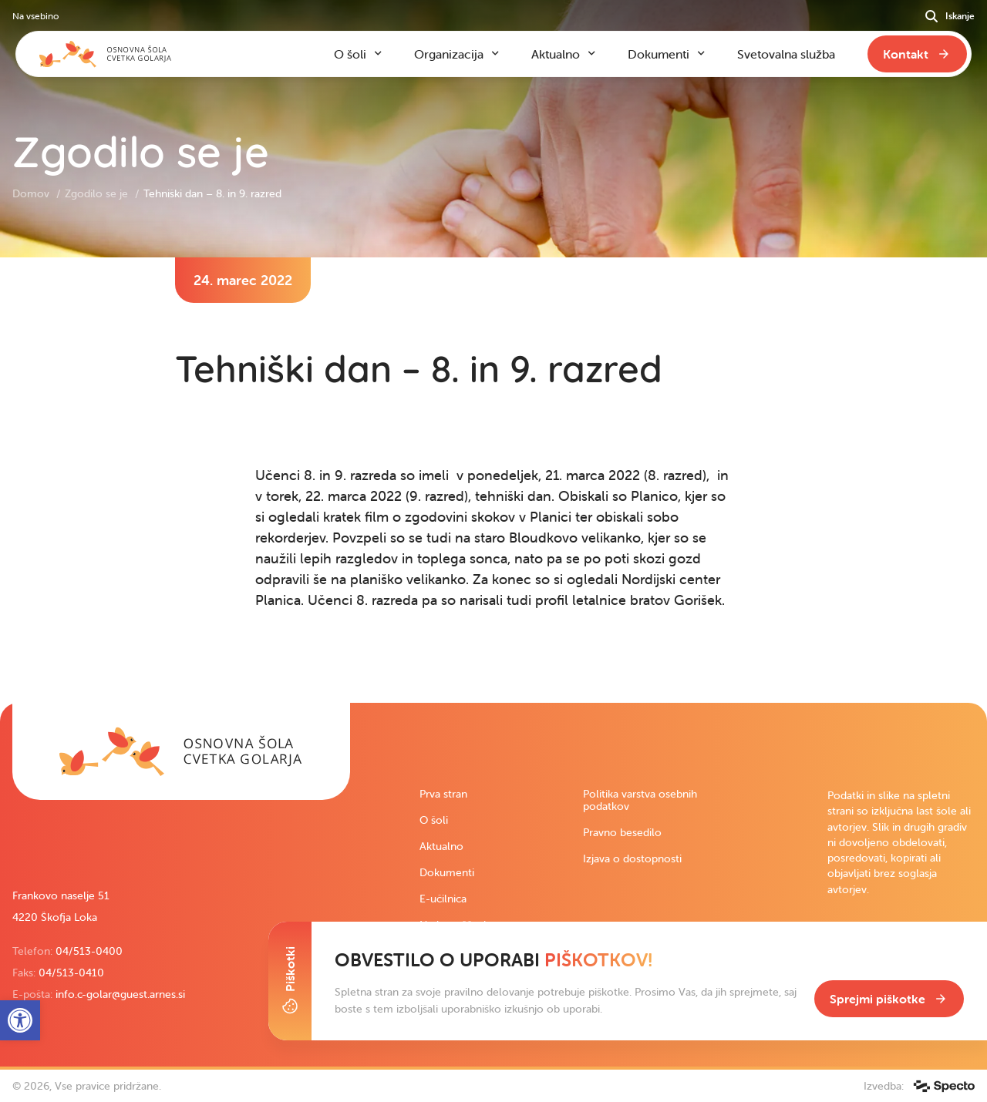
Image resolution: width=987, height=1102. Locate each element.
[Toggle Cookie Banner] (290, 981)
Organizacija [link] (448, 54)
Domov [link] (32, 193)
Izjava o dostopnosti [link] (632, 858)
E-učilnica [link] (443, 898)
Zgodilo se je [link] (98, 193)
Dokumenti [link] (446, 872)
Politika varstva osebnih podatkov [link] (640, 800)
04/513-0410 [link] (71, 972)
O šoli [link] (433, 820)
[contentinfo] (493, 480)
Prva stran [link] (443, 794)
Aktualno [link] (441, 846)
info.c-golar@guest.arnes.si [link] (120, 994)
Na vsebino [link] (35, 16)
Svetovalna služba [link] (786, 54)
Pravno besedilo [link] (622, 832)
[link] (181, 751)
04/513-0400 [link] (89, 951)
